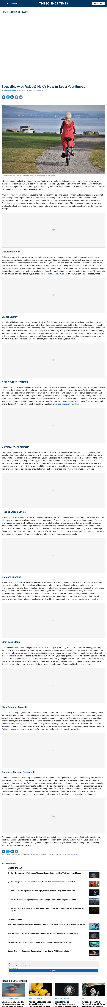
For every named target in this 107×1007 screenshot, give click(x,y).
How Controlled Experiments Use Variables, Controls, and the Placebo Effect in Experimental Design (46, 924)
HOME (5, 12)
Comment (16, 97)
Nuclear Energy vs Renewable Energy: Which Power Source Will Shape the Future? (39, 951)
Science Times (75, 854)
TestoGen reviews (55, 274)
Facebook (3, 97)
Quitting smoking (9, 729)
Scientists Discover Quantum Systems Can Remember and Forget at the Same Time (40, 942)
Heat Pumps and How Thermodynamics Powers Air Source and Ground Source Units (43, 882)
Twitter (8, 97)
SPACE (84, 998)
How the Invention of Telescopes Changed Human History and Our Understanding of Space (46, 873)
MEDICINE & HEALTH (18, 12)
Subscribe (99, 3)
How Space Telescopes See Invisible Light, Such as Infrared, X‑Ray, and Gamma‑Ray (43, 891)
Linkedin (12, 97)
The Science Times (53, 3)
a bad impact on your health (68, 404)
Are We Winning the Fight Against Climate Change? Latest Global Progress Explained (43, 899)
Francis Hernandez (10, 90)
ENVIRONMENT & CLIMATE (10, 999)
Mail (21, 97)
